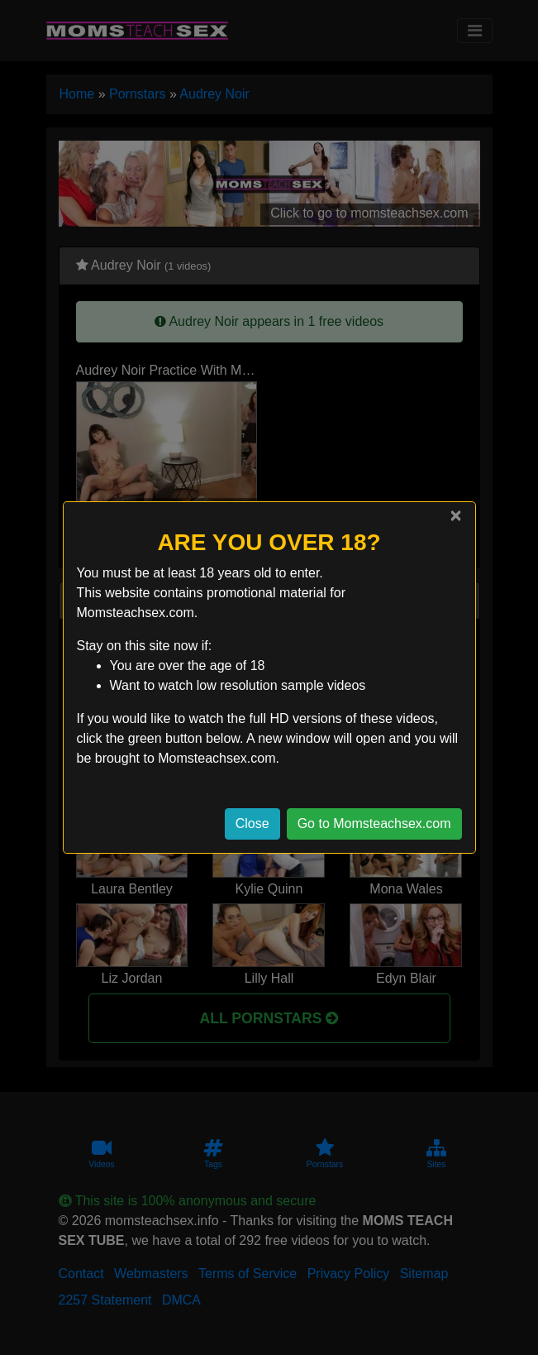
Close (252, 823)
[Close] (455, 515)
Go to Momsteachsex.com (374, 823)
